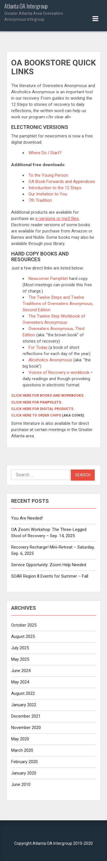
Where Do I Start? (45, 152)
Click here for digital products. (42, 409)
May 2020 (20, 738)
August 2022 (23, 693)
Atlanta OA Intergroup (38, 12)
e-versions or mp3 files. (57, 218)
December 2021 (26, 716)
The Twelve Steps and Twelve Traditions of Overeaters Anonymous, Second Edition (58, 303)
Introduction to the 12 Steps (55, 187)
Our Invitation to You (48, 194)
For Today (38, 347)
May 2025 (20, 659)
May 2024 (20, 682)
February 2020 (24, 761)
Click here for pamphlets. (36, 402)
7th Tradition (40, 200)
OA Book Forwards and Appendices (62, 181)
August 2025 (23, 636)
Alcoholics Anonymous (50, 359)
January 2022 (23, 704)
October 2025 (24, 625)
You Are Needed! (27, 518)
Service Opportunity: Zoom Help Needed (48, 564)
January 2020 (23, 773)
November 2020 (26, 727)
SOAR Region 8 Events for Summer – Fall (49, 576)
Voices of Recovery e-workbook (59, 372)
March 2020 (22, 750)
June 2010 (21, 784)
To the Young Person (49, 175)
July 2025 (20, 647)
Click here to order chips (36, 415)
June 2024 (21, 670)
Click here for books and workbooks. (47, 395)
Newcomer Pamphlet (48, 278)
